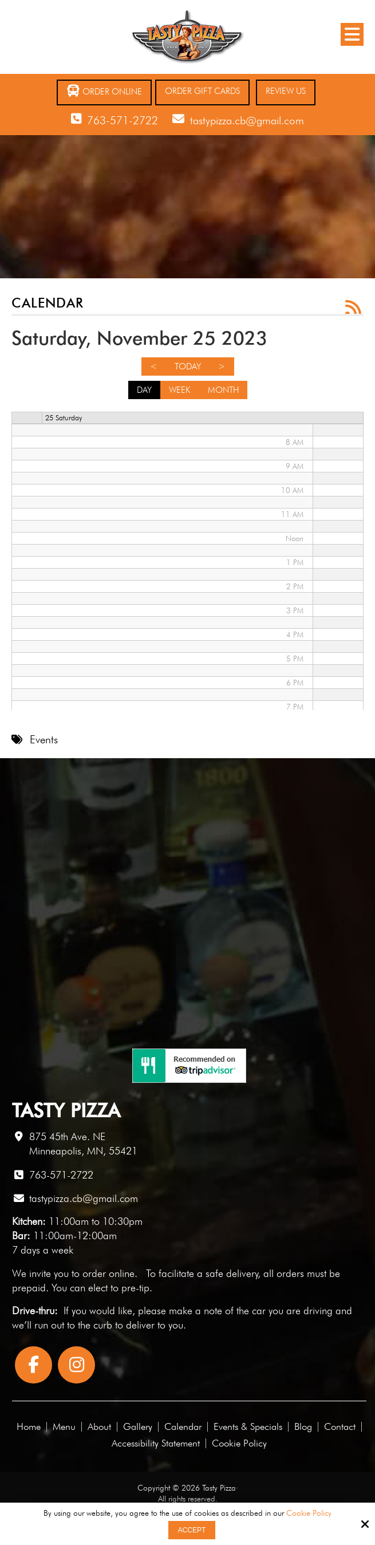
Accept (192, 1530)
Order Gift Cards (202, 91)
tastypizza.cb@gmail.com (247, 120)
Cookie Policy (308, 1513)
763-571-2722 (122, 120)
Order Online (104, 91)
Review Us (286, 91)
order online (108, 1273)
